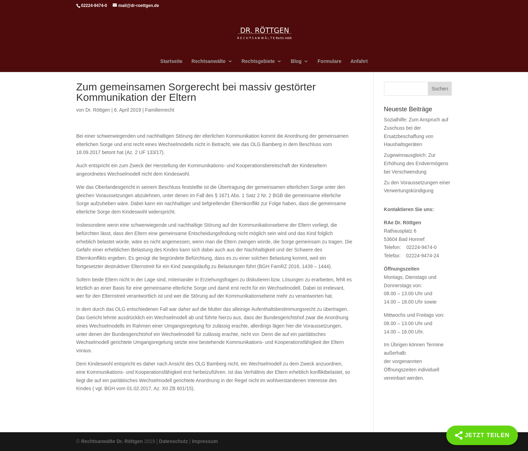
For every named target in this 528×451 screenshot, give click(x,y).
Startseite (171, 61)
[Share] (482, 435)
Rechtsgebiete (258, 61)
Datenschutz (173, 441)
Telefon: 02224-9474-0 (410, 247)
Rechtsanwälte (209, 61)
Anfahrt (359, 61)
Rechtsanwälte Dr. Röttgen (112, 441)
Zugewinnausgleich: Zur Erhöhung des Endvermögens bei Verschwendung (416, 163)
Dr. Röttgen (97, 110)
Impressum (205, 441)
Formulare (329, 61)
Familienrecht (159, 110)
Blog (296, 61)
